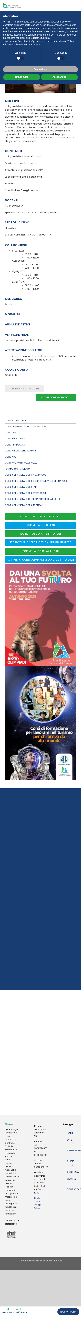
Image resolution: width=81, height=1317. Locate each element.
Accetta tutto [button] (59, 77)
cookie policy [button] (70, 28)
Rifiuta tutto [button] (21, 77)
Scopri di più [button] (41, 69)
